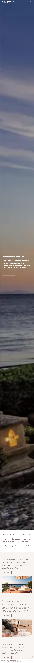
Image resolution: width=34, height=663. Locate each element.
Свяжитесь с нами (8, 274)
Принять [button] (30, 661)
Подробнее (6, 572)
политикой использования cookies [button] (15, 661)
